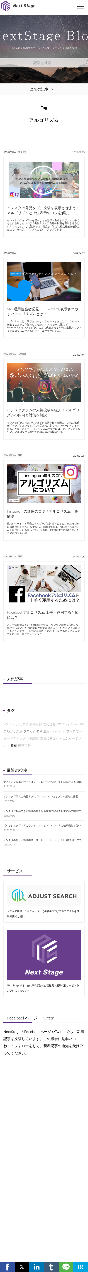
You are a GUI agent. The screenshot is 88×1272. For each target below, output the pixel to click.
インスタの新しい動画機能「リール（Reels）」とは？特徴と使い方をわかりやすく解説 (44, 840)
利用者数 (35, 724)
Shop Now (70, 724)
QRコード (55, 738)
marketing (57, 731)
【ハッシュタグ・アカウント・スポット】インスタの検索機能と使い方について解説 (44, 825)
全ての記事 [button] (39, 89)
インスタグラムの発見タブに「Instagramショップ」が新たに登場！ (41, 796)
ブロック (29, 731)
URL (81, 724)
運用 (20, 455)
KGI (5, 724)
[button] (7, 1267)
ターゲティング (14, 738)
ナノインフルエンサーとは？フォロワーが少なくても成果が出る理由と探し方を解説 (44, 781)
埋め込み (49, 724)
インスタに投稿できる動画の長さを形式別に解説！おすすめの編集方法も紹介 (44, 811)
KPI (59, 724)
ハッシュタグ (19, 724)
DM (39, 731)
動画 (43, 738)
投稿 (14, 746)
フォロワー (74, 731)
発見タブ (22, 152)
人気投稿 (22, 354)
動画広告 (24, 746)
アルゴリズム (10, 152)
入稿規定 (33, 738)
